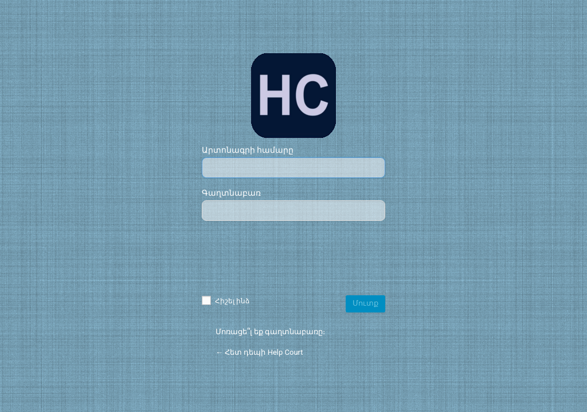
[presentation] (293, 259)
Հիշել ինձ (225, 301)
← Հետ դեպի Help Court (259, 352)
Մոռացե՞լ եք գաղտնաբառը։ (270, 331)
